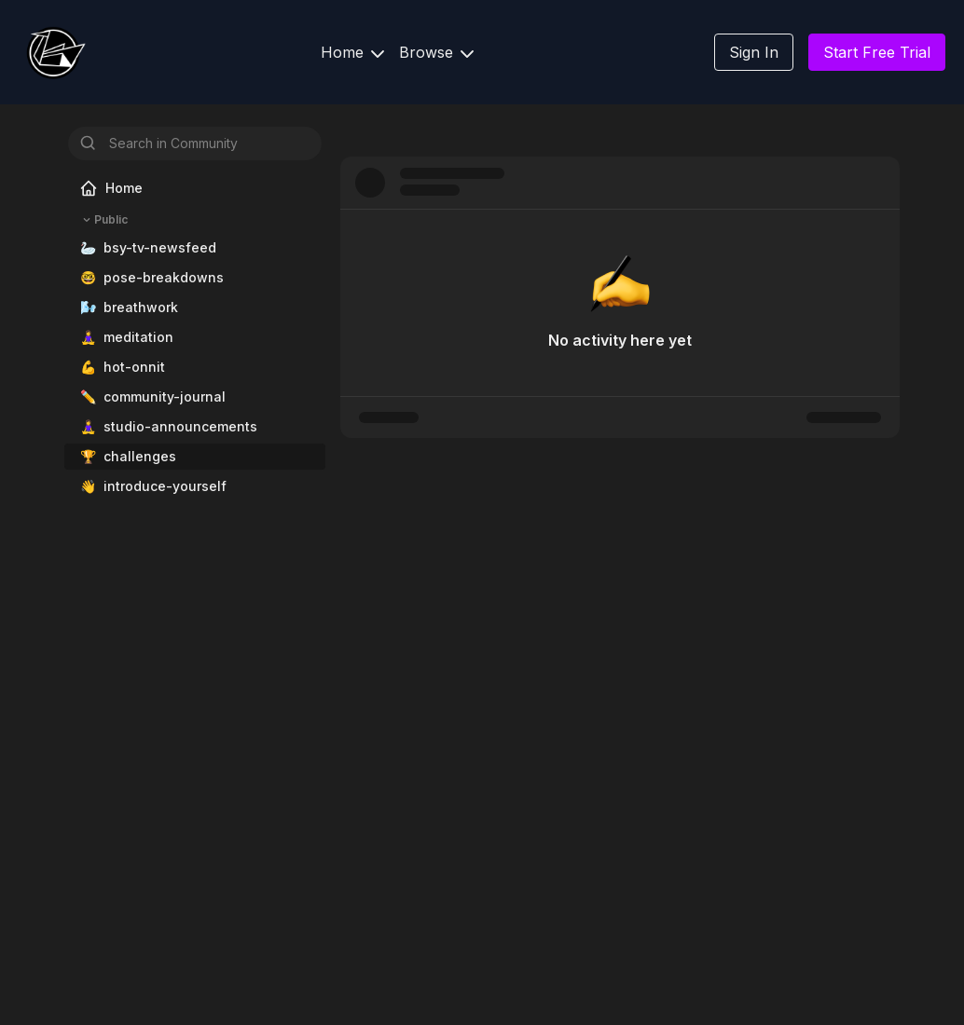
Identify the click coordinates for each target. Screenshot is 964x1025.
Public (103, 219)
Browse (436, 52)
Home (352, 52)
